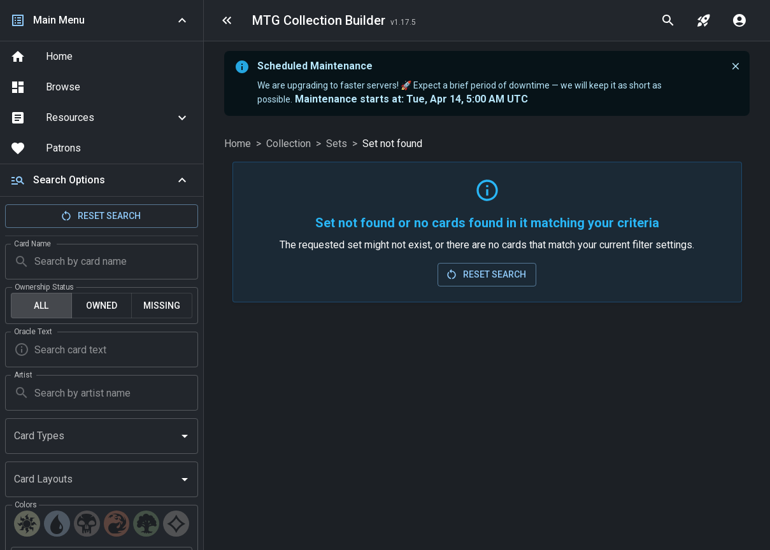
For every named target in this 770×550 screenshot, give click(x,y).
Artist (23, 374)
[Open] (185, 436)
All (41, 305)
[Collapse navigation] (182, 20)
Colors (26, 504)
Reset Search (100, 215)
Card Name (32, 243)
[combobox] (92, 436)
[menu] (226, 20)
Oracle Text (33, 331)
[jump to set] (703, 20)
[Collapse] (182, 180)
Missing (161, 305)
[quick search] (668, 20)
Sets (336, 144)
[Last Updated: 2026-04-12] (403, 21)
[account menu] (739, 20)
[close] (736, 66)
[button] (101, 117)
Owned (101, 305)
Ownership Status (44, 286)
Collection (288, 144)
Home (237, 144)
